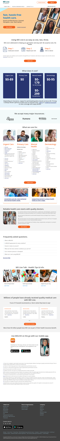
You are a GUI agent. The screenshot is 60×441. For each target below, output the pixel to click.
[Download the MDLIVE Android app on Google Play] (18, 427)
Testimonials (5, 417)
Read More (9, 314)
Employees (42, 413)
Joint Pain (10, 148)
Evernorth (42, 415)
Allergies (6, 147)
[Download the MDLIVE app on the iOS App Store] (15, 351)
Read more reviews (30, 324)
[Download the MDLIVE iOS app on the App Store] (7, 427)
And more (7, 178)
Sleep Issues (7, 172)
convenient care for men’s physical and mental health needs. (15, 199)
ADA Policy (52, 432)
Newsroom (42, 409)
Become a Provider (43, 412)
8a (3, 376)
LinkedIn (5, 423)
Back (6, 148)
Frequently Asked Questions (8, 415)
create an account (50, 102)
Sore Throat (7, 174)
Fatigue (6, 162)
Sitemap (4, 432)
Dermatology (5, 412)
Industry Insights (25, 409)
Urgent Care (5, 407)
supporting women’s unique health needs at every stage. (43, 199)
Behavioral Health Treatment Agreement (18, 433)
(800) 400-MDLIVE (51, 6)
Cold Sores (48, 151)
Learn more (30, 182)
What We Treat (6, 406)
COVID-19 (6, 153)
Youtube (7, 423)
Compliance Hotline (6, 433)
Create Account (41, 2)
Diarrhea (6, 158)
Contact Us (42, 406)
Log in (41, 102)
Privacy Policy (15, 432)
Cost (4, 413)
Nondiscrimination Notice (44, 432)
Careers (41, 410)
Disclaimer (37, 432)
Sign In (52, 2)
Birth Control (7, 149)
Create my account (21, 27)
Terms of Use (9, 432)
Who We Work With (25, 406)
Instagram (9, 423)
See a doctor (9, 27)
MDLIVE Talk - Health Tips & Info (9, 416)
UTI (5, 175)
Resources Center (25, 407)
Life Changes (35, 159)
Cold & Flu (7, 151)
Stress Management (36, 171)
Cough (6, 152)
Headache (7, 165)
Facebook (3, 423)
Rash (6, 170)
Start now (30, 60)
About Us (41, 407)
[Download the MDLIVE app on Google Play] (26, 351)
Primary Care (5, 410)
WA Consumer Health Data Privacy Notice (34, 433)
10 (3, 381)
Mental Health (5, 409)
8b (4, 376)
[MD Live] (6, 2)
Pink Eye (6, 169)
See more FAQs (6, 258)
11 (20, 160)
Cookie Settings (45, 433)
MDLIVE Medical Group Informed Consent (26, 432)
